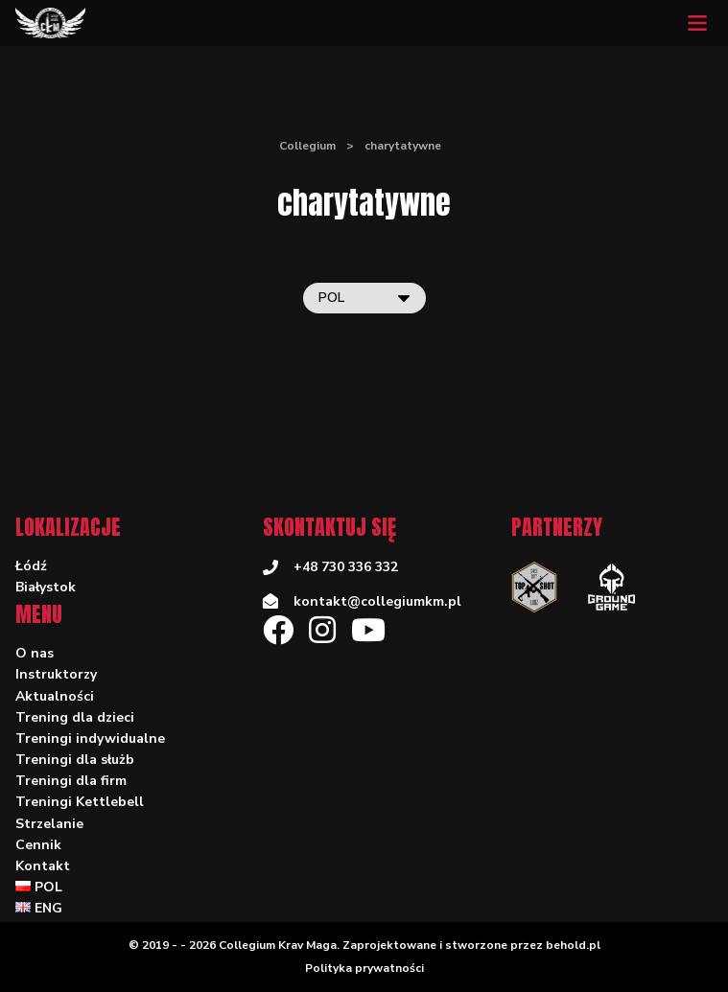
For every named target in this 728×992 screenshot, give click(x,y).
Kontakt (42, 866)
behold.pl (573, 945)
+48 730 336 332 (346, 567)
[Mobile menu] (697, 23)
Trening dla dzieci (74, 717)
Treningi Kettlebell (79, 802)
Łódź (31, 566)
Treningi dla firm (71, 781)
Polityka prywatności (364, 968)
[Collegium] (50, 23)
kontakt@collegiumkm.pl (377, 601)
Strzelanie (49, 824)
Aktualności (54, 696)
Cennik (38, 845)
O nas (34, 653)
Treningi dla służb (74, 759)
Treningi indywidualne (90, 738)
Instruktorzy (56, 674)
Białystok (45, 587)
